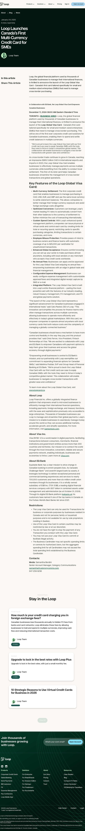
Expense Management (9, 791)
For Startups (26, 784)
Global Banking (6, 778)
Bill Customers (6, 784)
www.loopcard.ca (37, 396)
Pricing (59, 4)
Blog (10, 13)
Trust (45, 784)
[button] (30, 4)
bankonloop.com (51, 435)
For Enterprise (27, 774)
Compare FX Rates (70, 781)
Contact (73, 808)
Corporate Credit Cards (9, 774)
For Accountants (28, 791)
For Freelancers (27, 787)
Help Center (62, 808)
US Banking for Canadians (73, 787)
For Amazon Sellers (29, 781)
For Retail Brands (28, 778)
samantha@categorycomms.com (44, 574)
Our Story (46, 774)
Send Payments (6, 781)
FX (2, 787)
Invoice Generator (70, 784)
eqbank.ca (67, 501)
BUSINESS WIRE (48, 122)
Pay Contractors (7, 794)
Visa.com (65, 462)
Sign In (67, 4)
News (18, 13)
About (3, 13)
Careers (46, 781)
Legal (82, 808)
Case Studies (68, 774)
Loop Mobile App (7, 797)
